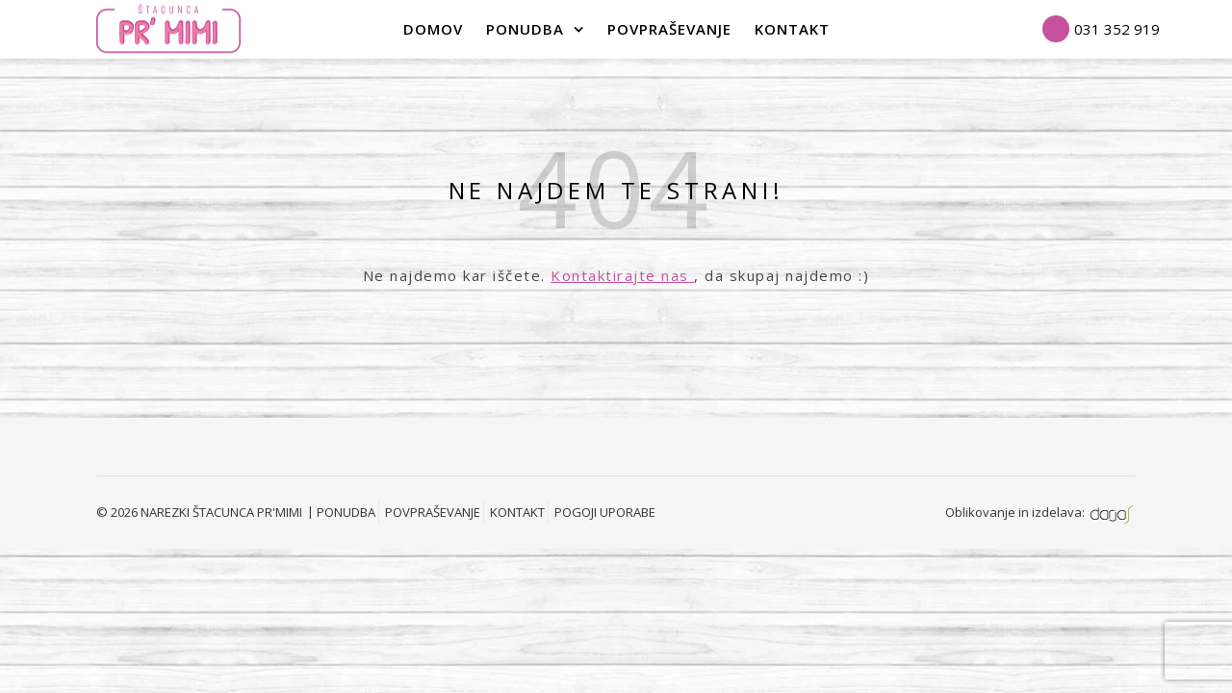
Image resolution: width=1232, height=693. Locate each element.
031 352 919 (1117, 28)
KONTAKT (517, 512)
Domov (433, 28)
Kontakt (792, 28)
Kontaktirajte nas (622, 275)
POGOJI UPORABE (604, 512)
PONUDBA (525, 28)
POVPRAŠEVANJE (669, 28)
